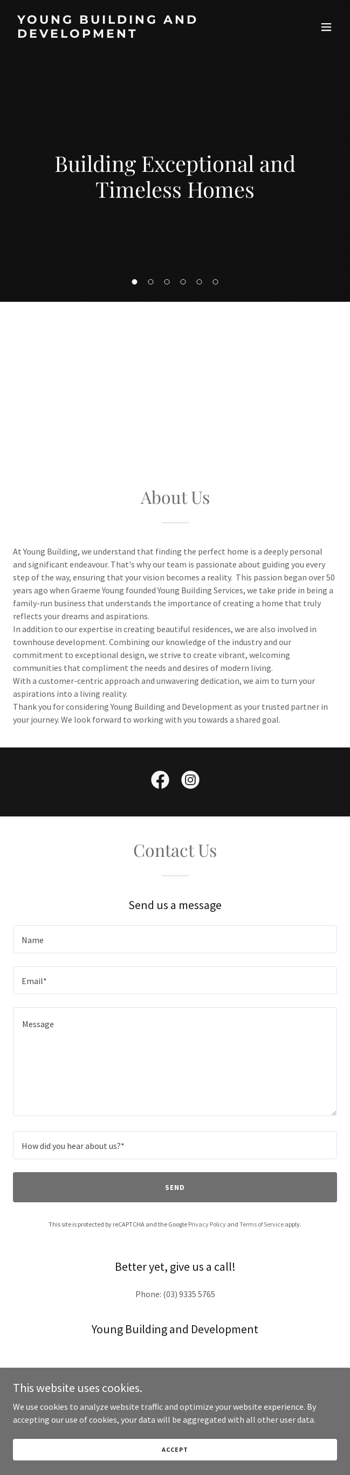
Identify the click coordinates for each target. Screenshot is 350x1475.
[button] (135, 282)
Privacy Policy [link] (207, 1224)
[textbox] (175, 939)
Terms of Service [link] (261, 1224)
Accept (175, 1449)
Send (175, 1187)
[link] (126, 34)
